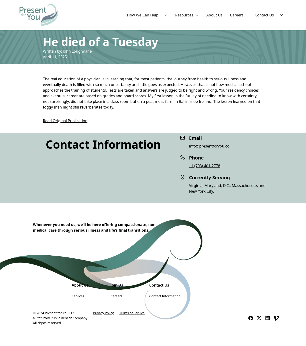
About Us (214, 15)
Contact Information (165, 296)
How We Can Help (142, 15)
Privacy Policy (103, 313)
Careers (237, 15)
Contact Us (264, 15)
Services (78, 296)
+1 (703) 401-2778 (204, 165)
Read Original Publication (65, 120)
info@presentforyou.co (209, 146)
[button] (145, 15)
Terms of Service (132, 313)
